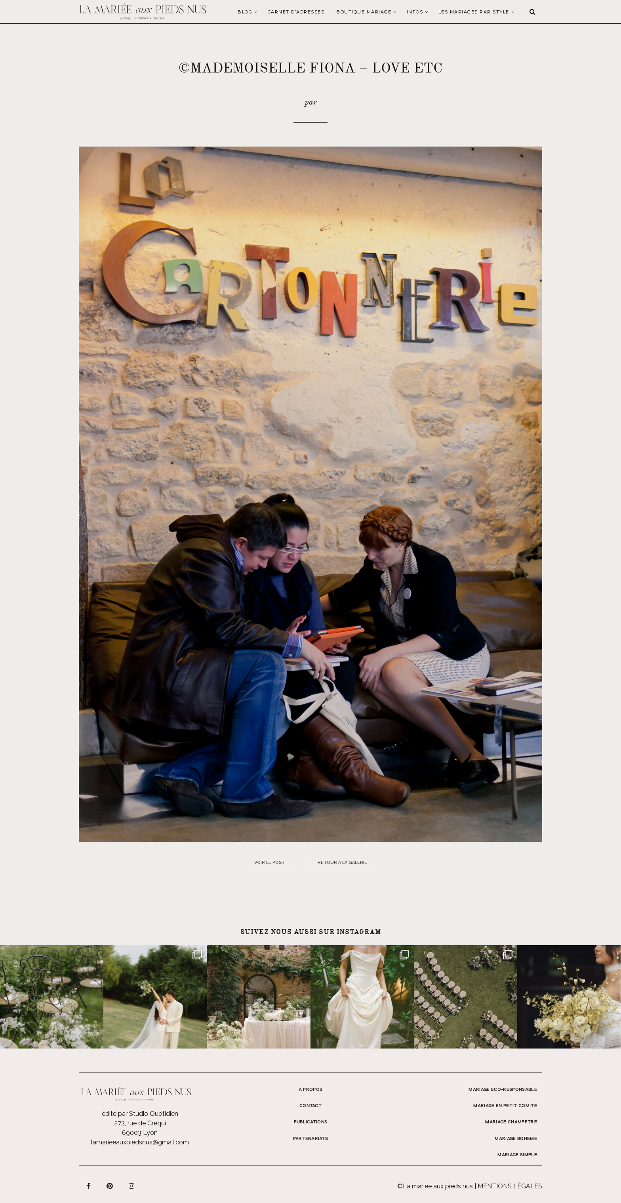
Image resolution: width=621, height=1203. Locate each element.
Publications (311, 1122)
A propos (311, 1089)
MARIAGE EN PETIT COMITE (505, 1106)
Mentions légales (510, 1186)
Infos (415, 12)
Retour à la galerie (342, 862)
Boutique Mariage (363, 12)
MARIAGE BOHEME (516, 1139)
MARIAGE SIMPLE (517, 1155)
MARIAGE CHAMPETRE (511, 1122)
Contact (310, 1106)
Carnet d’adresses (296, 12)
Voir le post (269, 862)
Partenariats (310, 1139)
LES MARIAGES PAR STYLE (473, 12)
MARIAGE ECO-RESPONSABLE (503, 1089)
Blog (245, 12)
